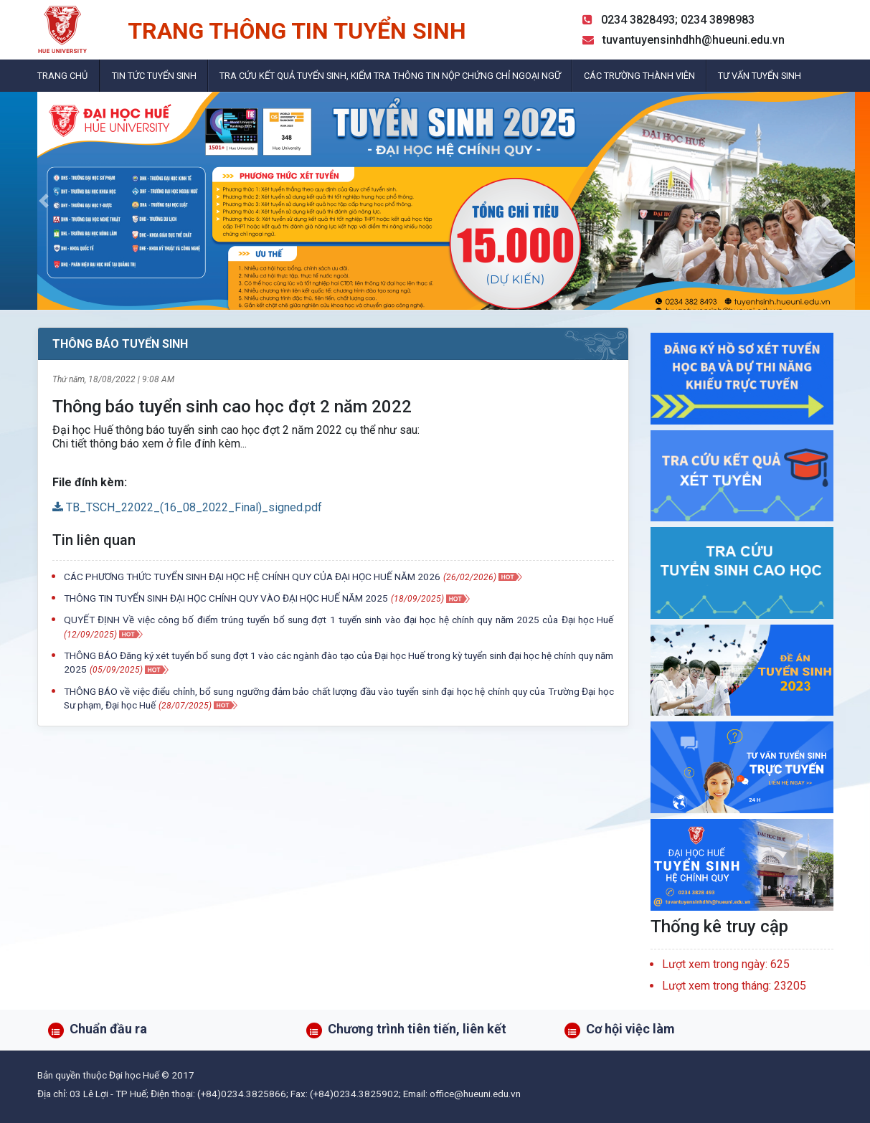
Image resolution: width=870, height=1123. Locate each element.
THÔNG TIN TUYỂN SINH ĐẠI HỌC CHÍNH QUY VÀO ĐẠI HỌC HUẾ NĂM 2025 (226, 598)
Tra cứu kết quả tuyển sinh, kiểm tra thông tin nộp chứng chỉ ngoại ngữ (390, 75)
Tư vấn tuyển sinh (759, 75)
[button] (43, 201)
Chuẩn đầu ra (108, 1028)
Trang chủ (62, 75)
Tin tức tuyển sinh (154, 75)
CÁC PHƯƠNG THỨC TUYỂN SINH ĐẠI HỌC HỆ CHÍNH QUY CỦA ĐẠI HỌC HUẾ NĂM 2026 (252, 576)
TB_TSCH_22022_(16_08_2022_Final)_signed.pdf (187, 507)
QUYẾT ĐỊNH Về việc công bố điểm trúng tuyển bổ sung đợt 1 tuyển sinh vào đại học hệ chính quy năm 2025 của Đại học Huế (339, 619)
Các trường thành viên (639, 75)
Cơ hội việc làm (630, 1028)
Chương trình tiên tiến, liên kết (417, 1028)
